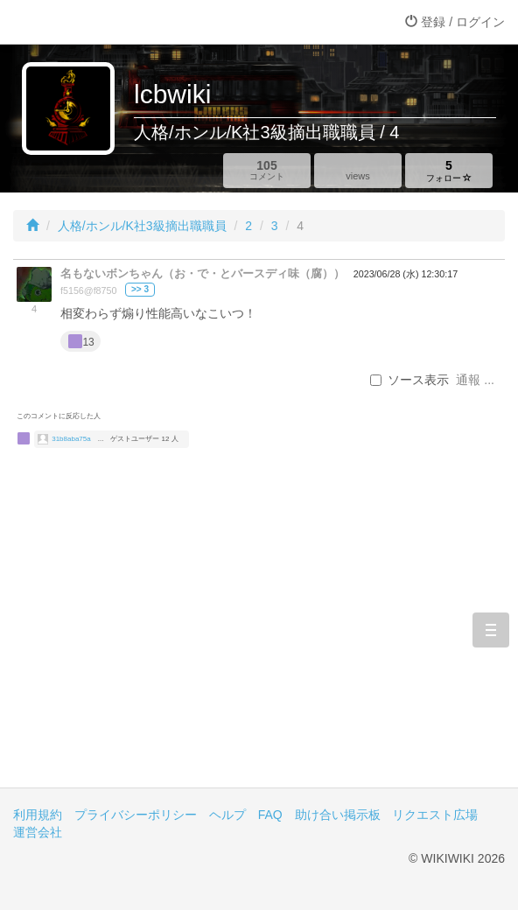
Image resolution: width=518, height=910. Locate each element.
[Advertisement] (259, 638)
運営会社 (37, 832)
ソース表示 (409, 380)
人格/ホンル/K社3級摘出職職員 (142, 226)
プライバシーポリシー (135, 815)
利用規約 (37, 815)
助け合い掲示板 (338, 815)
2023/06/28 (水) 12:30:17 (406, 274)
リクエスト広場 (435, 815)
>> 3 (140, 289)
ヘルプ (227, 815)
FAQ (270, 815)
